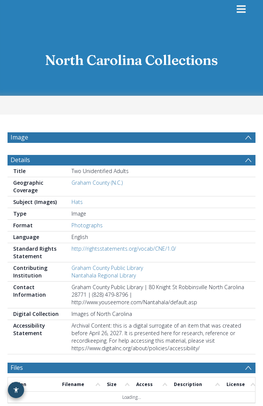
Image (19, 137)
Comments (26, 395)
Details (20, 164)
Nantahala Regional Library (103, 279)
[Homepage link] (132, 58)
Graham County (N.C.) (97, 186)
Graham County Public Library (107, 272)
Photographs (87, 229)
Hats (77, 206)
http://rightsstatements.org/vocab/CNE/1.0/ (123, 252)
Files (17, 372)
